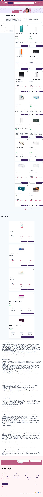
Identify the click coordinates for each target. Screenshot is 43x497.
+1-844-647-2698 (4, 473)
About (2, 5)
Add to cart (25, 68)
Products (10, 2)
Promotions (7, 5)
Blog (19, 5)
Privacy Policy (36, 477)
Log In (37, 2)
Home (2, 6)
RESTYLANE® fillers (16, 475)
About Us (26, 473)
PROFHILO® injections (17, 477)
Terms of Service (37, 475)
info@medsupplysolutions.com (6, 476)
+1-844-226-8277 (34, 5)
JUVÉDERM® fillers (16, 473)
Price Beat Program (27, 477)
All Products (26, 475)
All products (5, 6)
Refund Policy (37, 479)
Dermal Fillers (10, 6)
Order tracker (29, 5)
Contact (23, 5)
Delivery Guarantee (9, 0)
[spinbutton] (18, 46)
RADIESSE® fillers (16, 479)
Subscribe (20, 463)
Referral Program (14, 5)
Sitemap (36, 484)
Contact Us (36, 473)
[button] (16, 46)
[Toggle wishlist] (27, 25)
